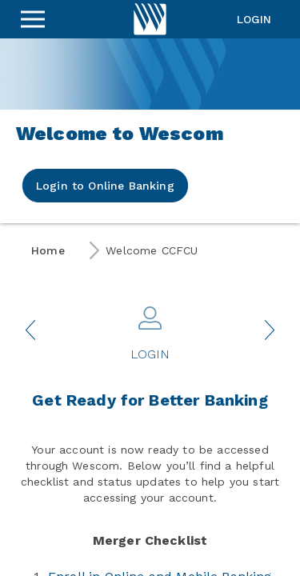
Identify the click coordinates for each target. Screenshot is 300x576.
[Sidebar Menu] (33, 19)
